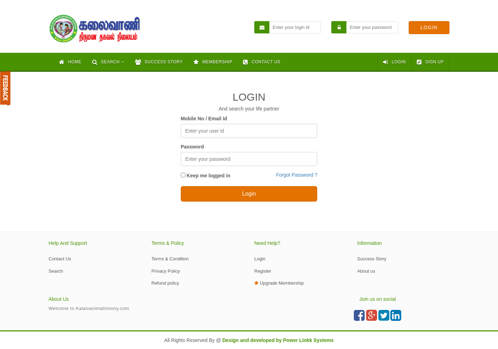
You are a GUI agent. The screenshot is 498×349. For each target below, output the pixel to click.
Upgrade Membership (279, 283)
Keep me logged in (205, 175)
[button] (108, 62)
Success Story (372, 258)
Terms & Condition (170, 258)
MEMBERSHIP (212, 61)
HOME (70, 61)
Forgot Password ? (297, 175)
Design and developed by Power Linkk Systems (278, 340)
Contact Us (60, 258)
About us (366, 271)
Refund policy (165, 283)
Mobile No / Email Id (204, 118)
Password (192, 147)
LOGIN (394, 61)
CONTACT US (261, 61)
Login (260, 258)
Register (262, 271)
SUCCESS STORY (159, 61)
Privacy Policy (166, 271)
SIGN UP (430, 61)
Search (56, 271)
